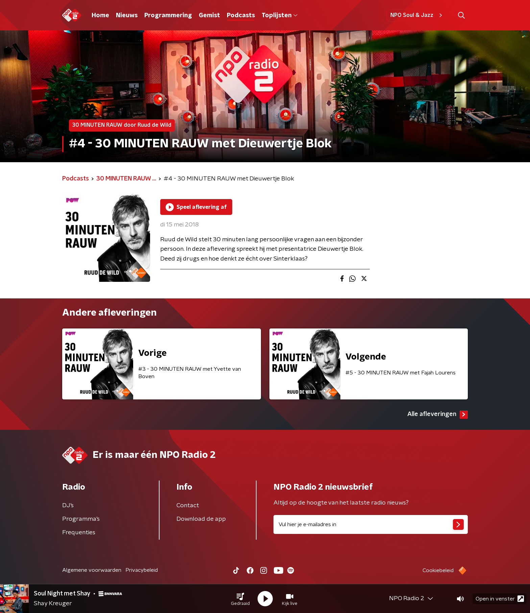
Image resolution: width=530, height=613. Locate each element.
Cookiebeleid (438, 570)
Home (100, 16)
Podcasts (241, 16)
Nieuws (127, 16)
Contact (187, 505)
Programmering (168, 16)
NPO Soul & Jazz (417, 15)
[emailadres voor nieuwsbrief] (370, 524)
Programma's (81, 519)
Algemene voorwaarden (91, 570)
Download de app (201, 519)
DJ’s (68, 505)
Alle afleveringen (437, 415)
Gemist (209, 16)
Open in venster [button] (500, 598)
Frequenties (78, 533)
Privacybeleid (141, 570)
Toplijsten (279, 16)
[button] (240, 599)
